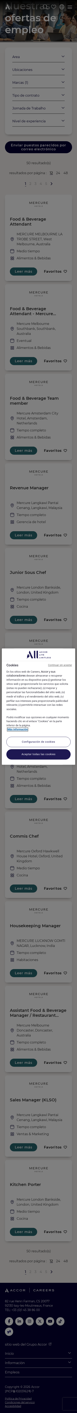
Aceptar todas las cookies (39, 754)
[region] (38, 706)
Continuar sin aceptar (60, 665)
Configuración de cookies (38, 741)
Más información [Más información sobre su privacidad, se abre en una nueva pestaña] (17, 729)
